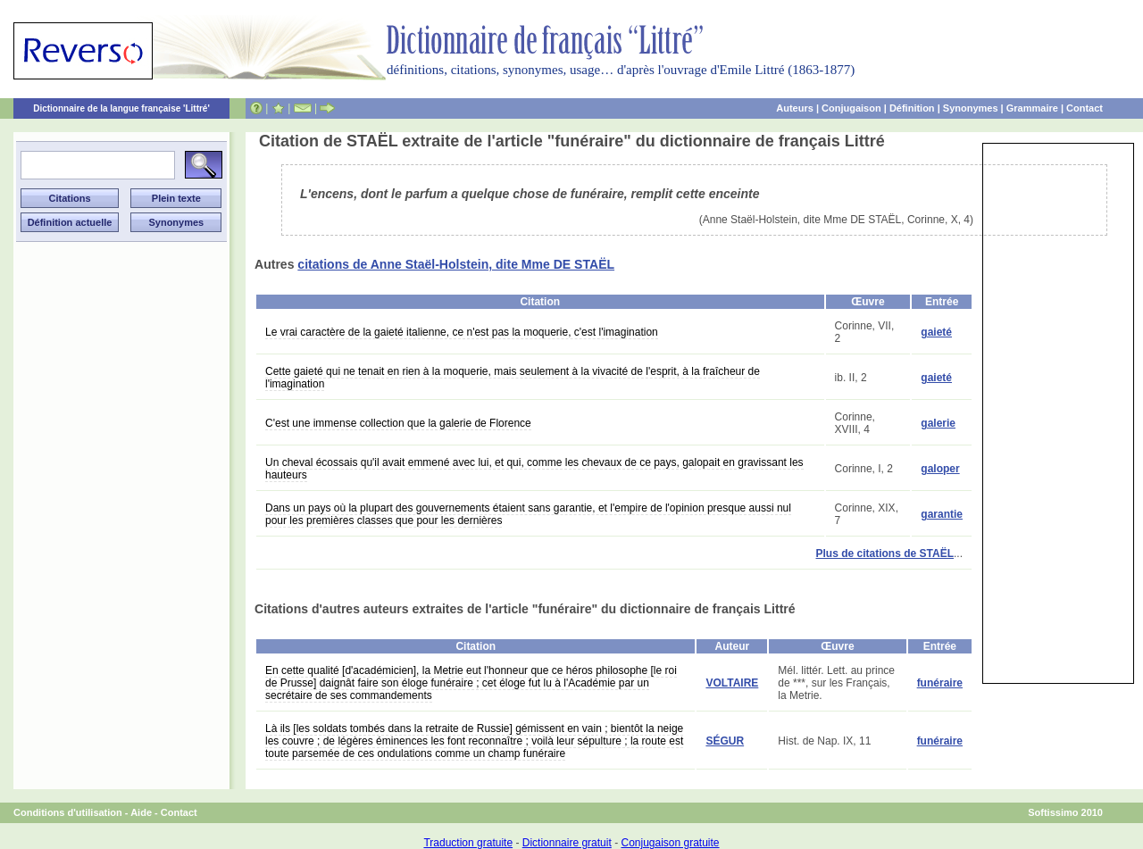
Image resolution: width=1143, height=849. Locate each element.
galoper (940, 468)
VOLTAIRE (731, 683)
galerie (938, 423)
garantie (942, 514)
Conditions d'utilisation (67, 812)
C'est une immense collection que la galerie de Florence (398, 423)
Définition (912, 108)
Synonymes (970, 108)
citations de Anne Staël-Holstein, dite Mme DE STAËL (455, 264)
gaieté (936, 332)
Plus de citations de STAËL (885, 553)
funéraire (940, 683)
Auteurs (794, 108)
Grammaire (1032, 108)
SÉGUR (724, 741)
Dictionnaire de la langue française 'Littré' (121, 108)
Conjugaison (851, 108)
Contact (1084, 108)
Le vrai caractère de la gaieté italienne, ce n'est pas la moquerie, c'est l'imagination (461, 332)
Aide (141, 812)
